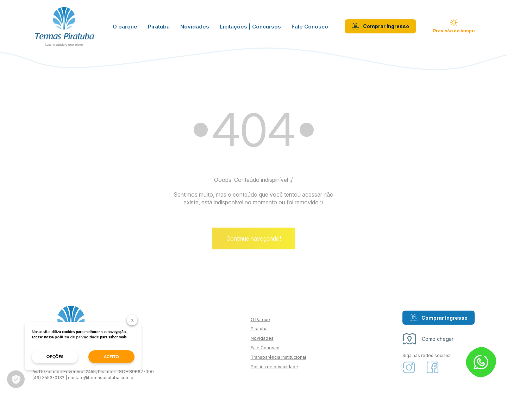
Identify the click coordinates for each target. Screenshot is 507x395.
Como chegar (427, 339)
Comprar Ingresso (380, 26)
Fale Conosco (310, 26)
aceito (111, 356)
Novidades (194, 26)
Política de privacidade (274, 366)
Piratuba (159, 26)
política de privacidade (77, 337)
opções (54, 356)
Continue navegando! (253, 238)
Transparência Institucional (278, 357)
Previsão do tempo (454, 26)
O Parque (260, 319)
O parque (125, 26)
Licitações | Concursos (250, 26)
